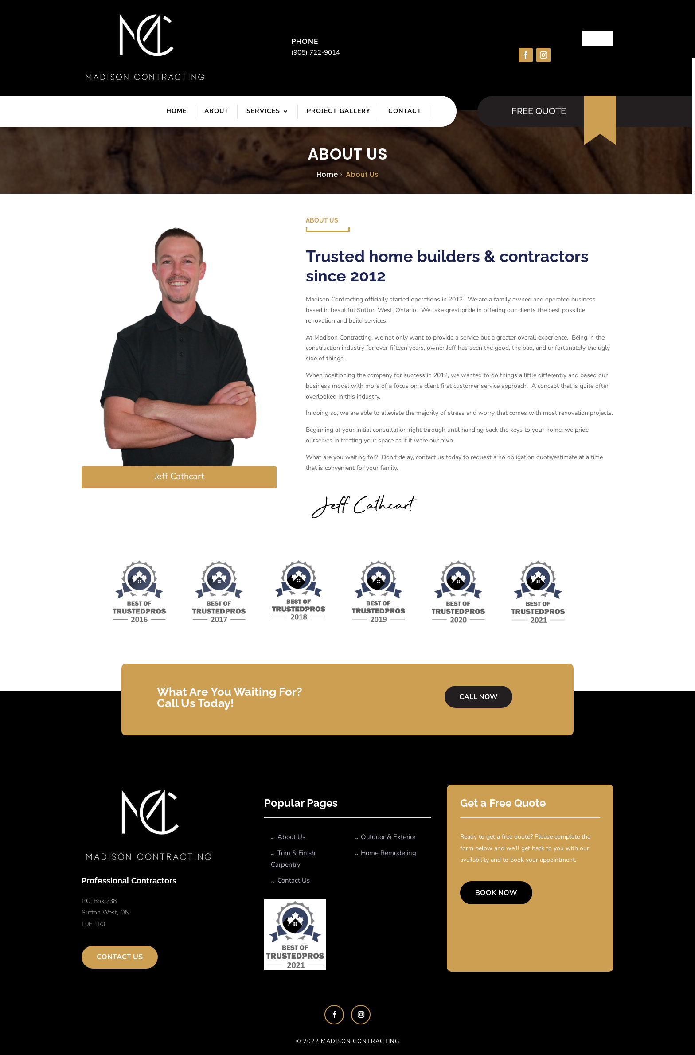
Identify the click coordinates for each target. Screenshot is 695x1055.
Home (176, 111)
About (216, 111)
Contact (405, 111)
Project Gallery (339, 111)
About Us (291, 836)
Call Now (478, 697)
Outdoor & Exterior (388, 836)
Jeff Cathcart (179, 476)
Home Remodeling (388, 852)
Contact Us (120, 957)
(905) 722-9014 (315, 52)
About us (362, 174)
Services (263, 111)
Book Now (496, 893)
